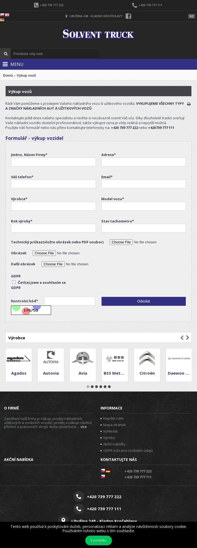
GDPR (16, 276)
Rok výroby (21, 221)
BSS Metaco (116, 373)
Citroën (147, 373)
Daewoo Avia (180, 373)
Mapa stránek (113, 424)
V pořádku (98, 540)
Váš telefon (22, 176)
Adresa (108, 154)
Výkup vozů (26, 75)
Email (107, 176)
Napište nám (112, 418)
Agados (18, 373)
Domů (8, 75)
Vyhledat (109, 431)
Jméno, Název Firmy (29, 154)
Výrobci (108, 437)
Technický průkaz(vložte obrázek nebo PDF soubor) (57, 242)
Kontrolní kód (25, 301)
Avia (83, 373)
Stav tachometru (117, 221)
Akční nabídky (113, 444)
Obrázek (19, 253)
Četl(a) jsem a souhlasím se (39, 282)
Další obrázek (23, 264)
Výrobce (19, 198)
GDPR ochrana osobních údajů (127, 450)
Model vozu (112, 198)
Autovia (51, 373)
